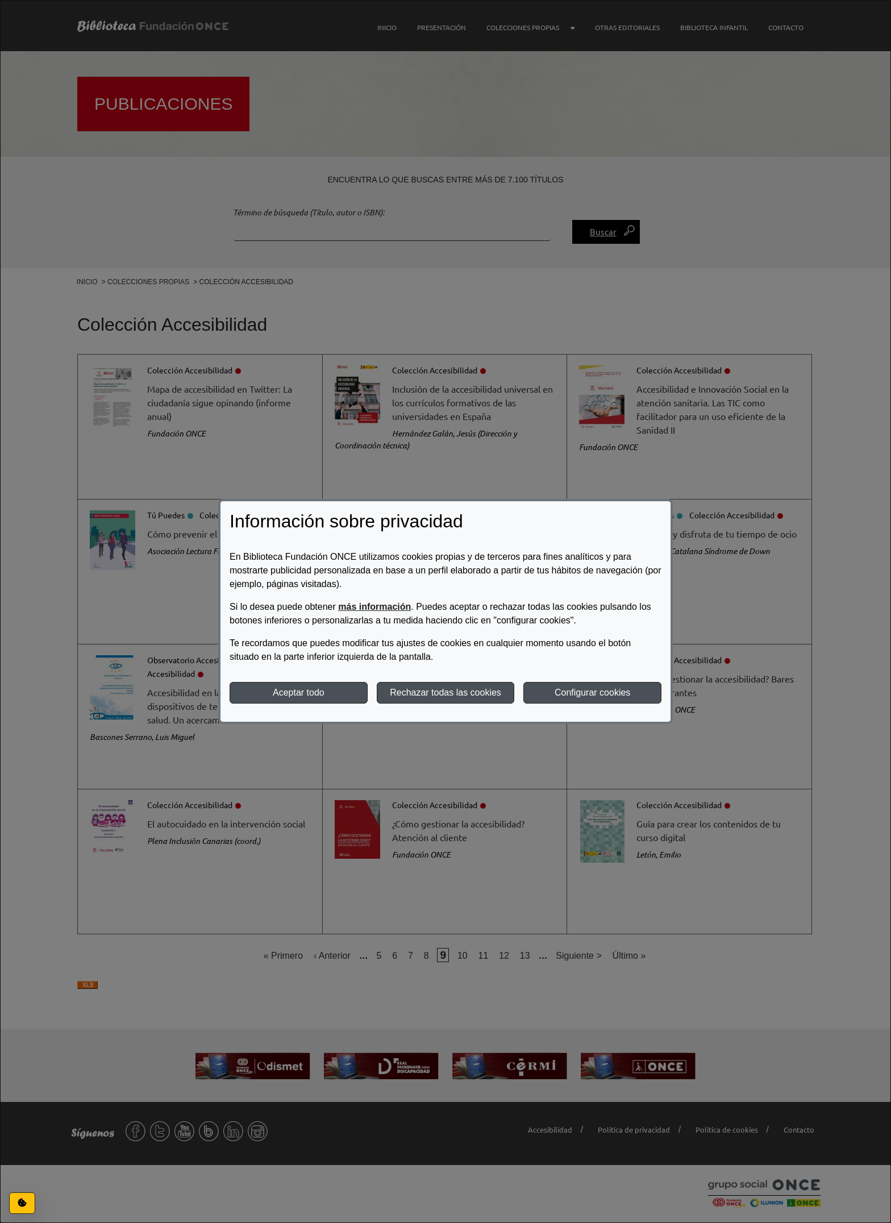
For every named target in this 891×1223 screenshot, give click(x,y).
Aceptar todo (298, 692)
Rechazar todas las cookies (445, 692)
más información (374, 607)
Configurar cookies (592, 692)
